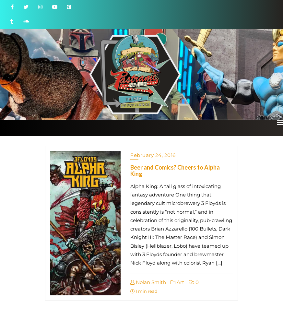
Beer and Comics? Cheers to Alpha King (175, 170)
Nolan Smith (148, 282)
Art (177, 282)
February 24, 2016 (153, 155)
